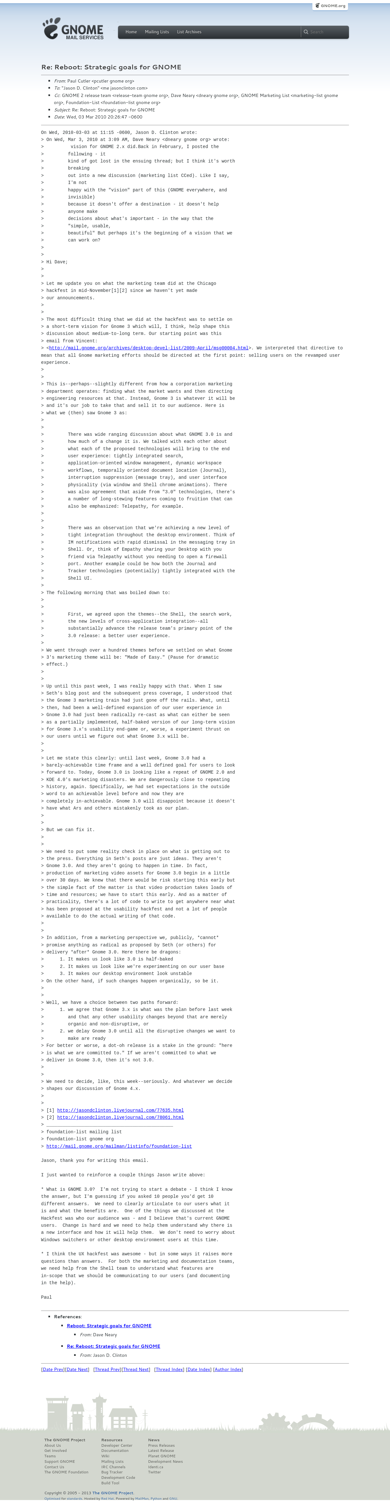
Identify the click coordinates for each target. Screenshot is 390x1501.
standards (74, 1498)
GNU (173, 1498)
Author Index (228, 1369)
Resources (112, 1440)
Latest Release (161, 1450)
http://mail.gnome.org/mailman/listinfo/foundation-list (119, 1146)
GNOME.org (333, 5)
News (153, 1440)
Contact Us (54, 1467)
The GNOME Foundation (66, 1472)
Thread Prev (107, 1369)
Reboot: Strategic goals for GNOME (109, 1325)
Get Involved (55, 1450)
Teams (50, 1456)
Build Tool (110, 1483)
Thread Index (169, 1369)
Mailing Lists (157, 32)
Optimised (52, 1498)
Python (156, 1498)
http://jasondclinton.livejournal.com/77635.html (120, 1110)
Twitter (154, 1472)
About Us (52, 1445)
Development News (165, 1461)
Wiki (105, 1456)
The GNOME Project (64, 1440)
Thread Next (136, 1369)
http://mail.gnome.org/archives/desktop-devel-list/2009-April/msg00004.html (149, 348)
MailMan (141, 1498)
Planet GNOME (161, 1456)
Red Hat (107, 1498)
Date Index (198, 1369)
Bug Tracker (112, 1472)
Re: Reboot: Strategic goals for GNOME (113, 1346)
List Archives (189, 32)
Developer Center (116, 1445)
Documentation (115, 1450)
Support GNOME (59, 1461)
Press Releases (161, 1445)
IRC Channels (113, 1467)
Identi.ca (155, 1467)
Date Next (77, 1369)
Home (131, 32)
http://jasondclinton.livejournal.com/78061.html (120, 1117)
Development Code (118, 1477)
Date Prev (53, 1369)
